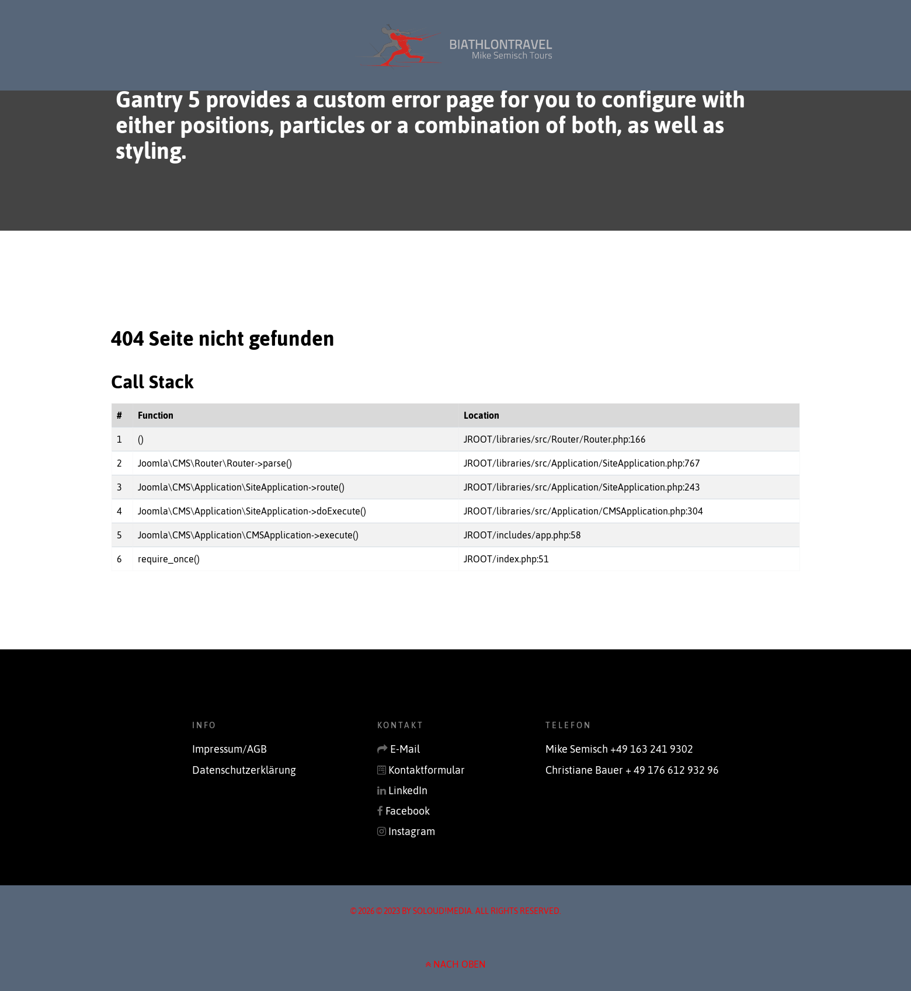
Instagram (411, 831)
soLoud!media (442, 911)
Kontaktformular (426, 770)
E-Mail (405, 749)
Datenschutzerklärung (244, 770)
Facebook (407, 811)
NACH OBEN (455, 964)
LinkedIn (407, 791)
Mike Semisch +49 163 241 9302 (619, 749)
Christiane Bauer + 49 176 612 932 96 (632, 770)
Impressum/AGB (229, 749)
